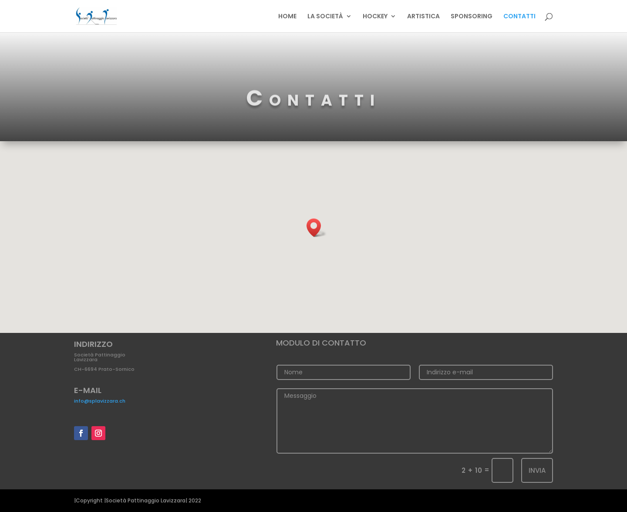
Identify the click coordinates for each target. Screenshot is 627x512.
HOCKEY (375, 16)
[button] (317, 227)
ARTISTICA (423, 16)
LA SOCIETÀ (325, 16)
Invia (537, 470)
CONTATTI (519, 16)
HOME (287, 16)
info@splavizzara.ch (99, 400)
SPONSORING (471, 16)
